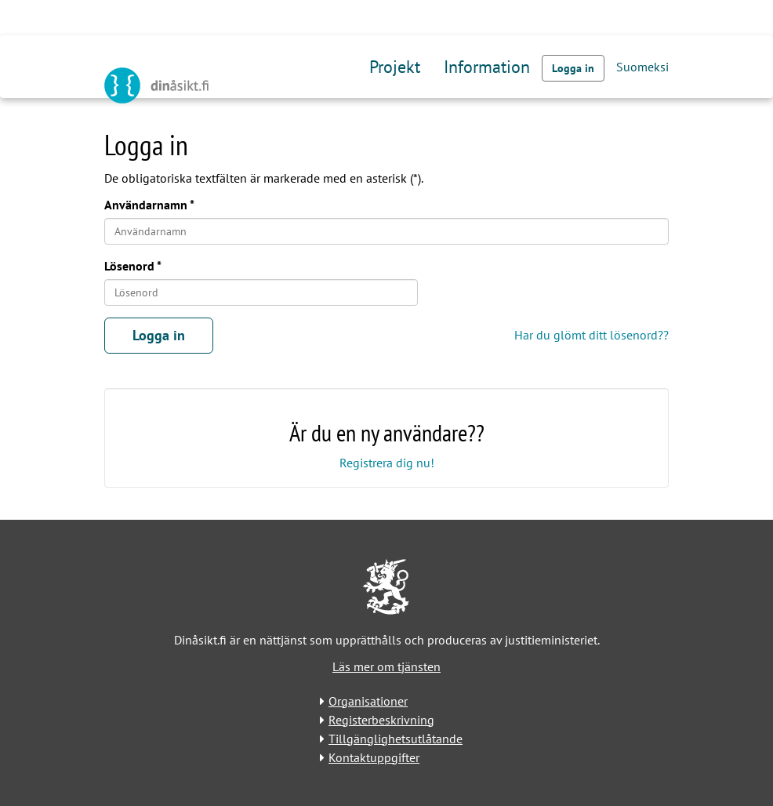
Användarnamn (145, 204)
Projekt (394, 67)
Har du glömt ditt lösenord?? (591, 335)
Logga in (573, 68)
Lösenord (129, 266)
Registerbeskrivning (381, 720)
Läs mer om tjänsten (386, 666)
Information (487, 67)
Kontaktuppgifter (373, 757)
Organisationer (368, 701)
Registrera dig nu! (386, 462)
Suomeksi (642, 66)
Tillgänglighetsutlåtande (395, 738)
